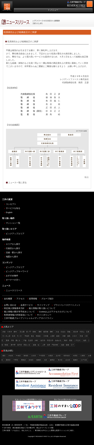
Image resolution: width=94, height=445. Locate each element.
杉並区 (31, 360)
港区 (4, 355)
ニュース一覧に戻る (17, 182)
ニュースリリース (14, 290)
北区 (45, 360)
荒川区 (60, 360)
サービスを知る (13, 208)
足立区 (67, 360)
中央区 (18, 355)
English (9, 212)
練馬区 (52, 360)
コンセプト (11, 204)
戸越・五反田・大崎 (30, 340)
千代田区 (42, 355)
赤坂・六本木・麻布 (9, 332)
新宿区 (26, 355)
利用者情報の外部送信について (18, 315)
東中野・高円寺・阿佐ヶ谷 (20, 345)
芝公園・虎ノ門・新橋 (28, 332)
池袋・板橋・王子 (67, 345)
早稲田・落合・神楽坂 (32, 336)
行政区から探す (13, 248)
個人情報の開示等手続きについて (19, 312)
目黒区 (50, 355)
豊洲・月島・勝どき (13, 340)
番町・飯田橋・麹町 (46, 332)
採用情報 (33, 299)
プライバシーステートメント (67, 305)
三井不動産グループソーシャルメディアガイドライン (28, 318)
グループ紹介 (47, 299)
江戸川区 (84, 360)
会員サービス (27, 305)
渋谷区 (10, 355)
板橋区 (38, 360)
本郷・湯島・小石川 (69, 336)
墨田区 (8, 360)
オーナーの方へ (13, 280)
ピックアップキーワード (17, 271)
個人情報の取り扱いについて (42, 308)
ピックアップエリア (15, 234)
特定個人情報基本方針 (14, 308)
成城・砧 (36, 345)
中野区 (15, 360)
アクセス (20, 299)
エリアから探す (13, 244)
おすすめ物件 (12, 276)
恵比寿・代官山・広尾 (81, 332)
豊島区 (23, 360)
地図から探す (12, 257)
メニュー (54, 10)
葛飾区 (75, 360)
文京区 (33, 355)
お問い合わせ (10, 305)
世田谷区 (66, 355)
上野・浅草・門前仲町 (50, 345)
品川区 (58, 355)
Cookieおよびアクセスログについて (55, 312)
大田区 (75, 355)
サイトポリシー (44, 315)
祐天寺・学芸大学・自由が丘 (50, 340)
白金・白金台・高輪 (63, 332)
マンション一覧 (13, 223)
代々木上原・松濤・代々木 (12, 336)
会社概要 (8, 299)
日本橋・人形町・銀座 (51, 336)
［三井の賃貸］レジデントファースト (7, 7)
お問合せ (92, 3)
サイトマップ (43, 305)
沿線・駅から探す (14, 252)
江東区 (82, 355)
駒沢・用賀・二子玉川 (72, 340)
